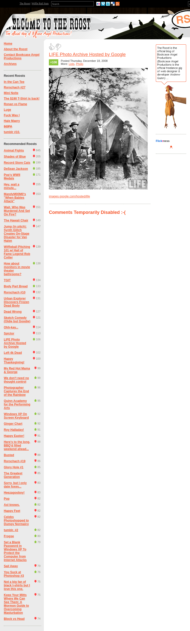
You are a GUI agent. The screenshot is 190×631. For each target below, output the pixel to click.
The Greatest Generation (13, 475)
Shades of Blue (15, 156)
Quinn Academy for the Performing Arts (17, 404)
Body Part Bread (16, 286)
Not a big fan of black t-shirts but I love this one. (17, 585)
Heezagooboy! (14, 492)
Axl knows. (12, 505)
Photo (79, 63)
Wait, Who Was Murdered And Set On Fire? (17, 211)
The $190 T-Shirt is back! (22, 98)
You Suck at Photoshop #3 (14, 574)
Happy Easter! (14, 436)
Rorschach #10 (14, 292)
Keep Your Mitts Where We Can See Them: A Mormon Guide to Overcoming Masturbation (16, 604)
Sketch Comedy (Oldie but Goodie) (17, 319)
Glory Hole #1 (13, 467)
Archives (10, 64)
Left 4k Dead (13, 353)
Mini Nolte (11, 93)
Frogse (9, 536)
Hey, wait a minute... (11, 186)
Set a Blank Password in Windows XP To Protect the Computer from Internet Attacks (15, 551)
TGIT (7, 280)
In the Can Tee (14, 82)
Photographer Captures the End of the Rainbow (16, 391)
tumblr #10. (12, 132)
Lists (71, 63)
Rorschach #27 (14, 87)
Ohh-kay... (11, 327)
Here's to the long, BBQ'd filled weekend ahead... (17, 445)
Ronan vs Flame (15, 104)
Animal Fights (14, 150)
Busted (9, 455)
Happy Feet (12, 511)
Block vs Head (14, 619)
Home (8, 43)
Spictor (9, 333)
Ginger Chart (13, 423)
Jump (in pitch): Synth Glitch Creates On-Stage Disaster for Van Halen (16, 234)
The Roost (25, 3)
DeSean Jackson (16, 169)
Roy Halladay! (14, 430)
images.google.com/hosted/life (69, 196)
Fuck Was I (12, 115)
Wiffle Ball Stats (40, 3)
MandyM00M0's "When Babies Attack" (15, 197)
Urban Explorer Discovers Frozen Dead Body (16, 302)
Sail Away (11, 566)
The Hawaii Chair (16, 220)
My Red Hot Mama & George (17, 370)
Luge (7, 110)
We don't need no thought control (16, 379)
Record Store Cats (17, 162)
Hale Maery (12, 121)
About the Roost (15, 49)
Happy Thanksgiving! (14, 360)
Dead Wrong (13, 311)
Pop (7, 498)
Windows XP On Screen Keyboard (16, 415)
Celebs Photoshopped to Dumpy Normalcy (16, 520)
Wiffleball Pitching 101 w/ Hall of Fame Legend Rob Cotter (17, 252)
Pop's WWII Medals (12, 176)
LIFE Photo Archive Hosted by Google (15, 343)
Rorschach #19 (14, 461)
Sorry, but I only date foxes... (15, 484)
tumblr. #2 (11, 530)
